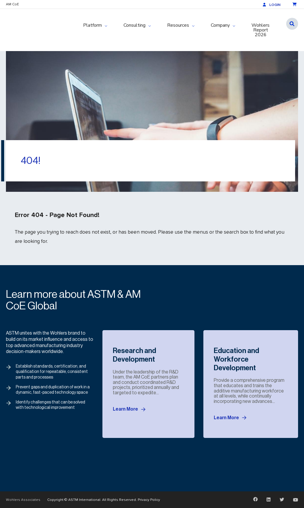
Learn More (129, 409)
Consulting (134, 25)
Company (220, 25)
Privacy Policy (149, 499)
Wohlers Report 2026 (260, 30)
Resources (178, 25)
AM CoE (12, 4)
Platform (92, 25)
